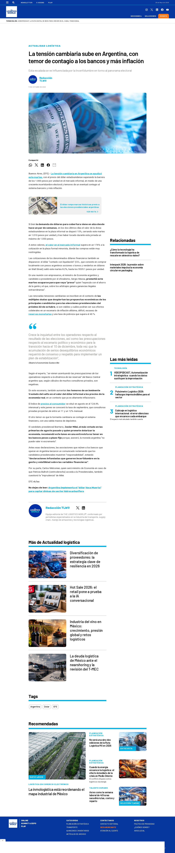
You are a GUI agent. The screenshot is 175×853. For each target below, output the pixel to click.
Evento (163, 16)
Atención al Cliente (109, 831)
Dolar (46, 706)
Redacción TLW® (45, 79)
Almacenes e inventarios (77, 831)
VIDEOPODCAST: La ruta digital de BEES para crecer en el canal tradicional (48, 21)
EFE (55, 706)
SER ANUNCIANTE (108, 827)
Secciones (136, 16)
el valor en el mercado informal (63, 244)
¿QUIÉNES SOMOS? (141, 827)
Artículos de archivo (76, 834)
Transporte (72, 827)
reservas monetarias (40, 314)
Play (50, 3)
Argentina (35, 706)
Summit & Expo (28, 824)
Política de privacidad (144, 824)
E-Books (40, 3)
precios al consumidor (53, 403)
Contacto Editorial (109, 824)
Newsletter (26, 3)
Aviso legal (139, 831)
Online (24, 821)
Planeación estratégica (77, 824)
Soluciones (150, 16)
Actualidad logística (45, 46)
